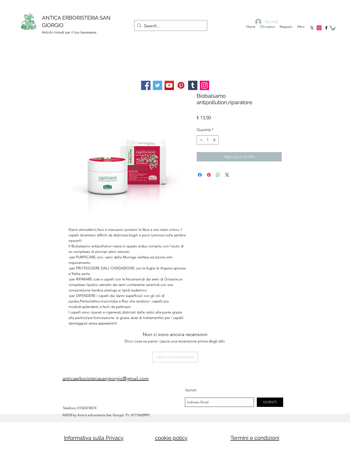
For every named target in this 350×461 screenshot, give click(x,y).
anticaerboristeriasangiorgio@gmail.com (106, 378)
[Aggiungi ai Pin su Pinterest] (209, 175)
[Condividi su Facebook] (200, 175)
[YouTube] (169, 85)
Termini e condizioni (254, 438)
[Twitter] (157, 85)
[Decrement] (200, 140)
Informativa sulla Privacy (94, 438)
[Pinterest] (181, 85)
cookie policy (171, 438)
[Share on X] (227, 175)
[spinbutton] (208, 140)
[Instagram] (319, 27)
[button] (332, 27)
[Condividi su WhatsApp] (218, 175)
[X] (312, 27)
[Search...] (170, 26)
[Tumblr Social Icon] (192, 85)
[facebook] (326, 27)
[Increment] (215, 140)
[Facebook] (145, 85)
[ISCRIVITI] (270, 402)
